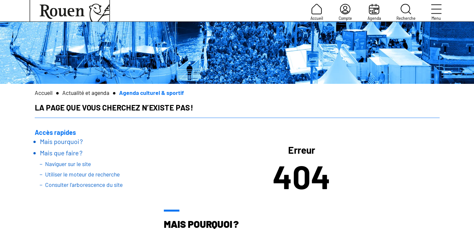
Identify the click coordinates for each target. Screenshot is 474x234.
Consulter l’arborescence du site (84, 184)
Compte (345, 12)
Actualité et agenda (85, 92)
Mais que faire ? (61, 153)
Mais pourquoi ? (61, 141)
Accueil (316, 12)
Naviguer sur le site (68, 163)
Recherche (406, 12)
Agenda (374, 12)
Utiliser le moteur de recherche (82, 174)
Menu (436, 12)
